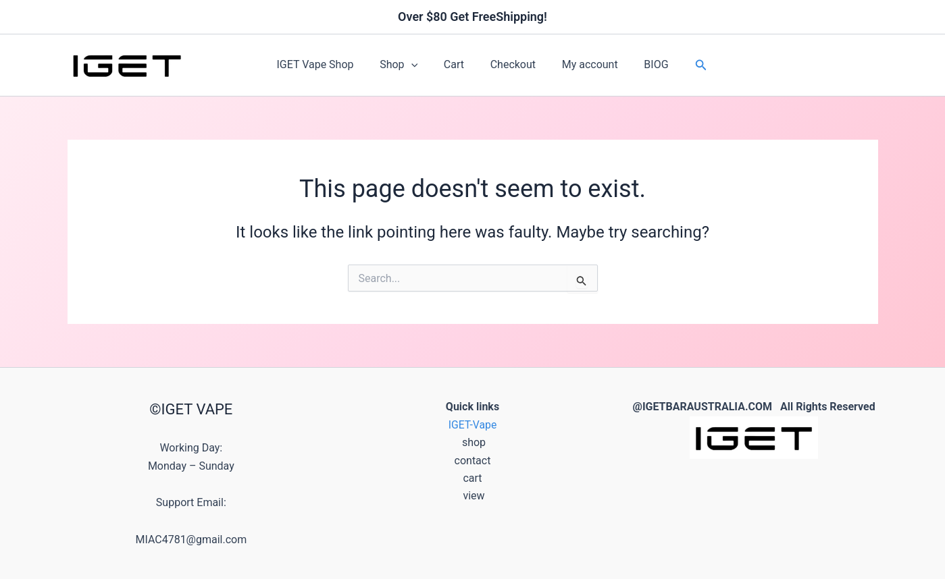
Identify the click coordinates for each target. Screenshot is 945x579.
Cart (456, 64)
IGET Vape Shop (326, 64)
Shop (405, 65)
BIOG (645, 64)
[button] (418, 65)
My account (583, 64)
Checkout (510, 64)
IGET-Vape (472, 424)
